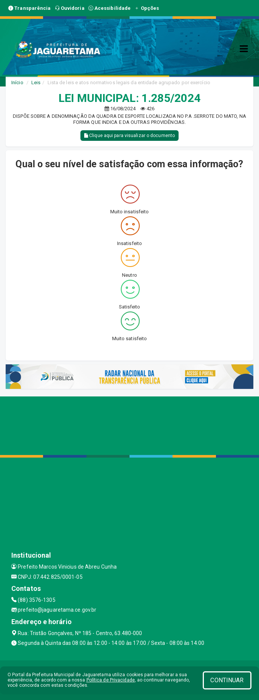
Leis (35, 82)
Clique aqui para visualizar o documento (129, 135)
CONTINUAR (227, 680)
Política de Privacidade (110, 680)
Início (17, 82)
